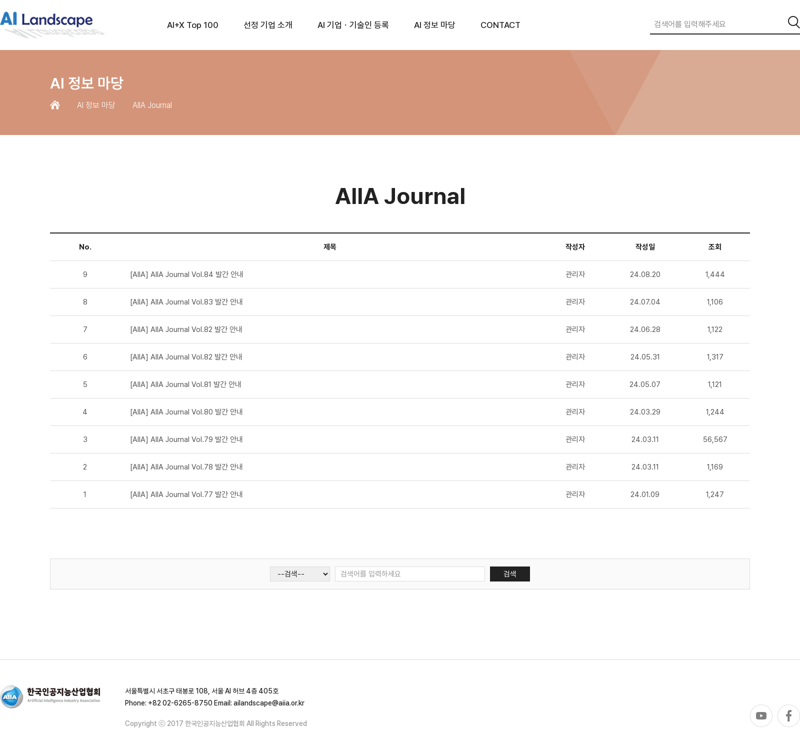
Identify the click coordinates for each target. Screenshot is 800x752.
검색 (510, 574)
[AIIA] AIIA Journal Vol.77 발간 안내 (186, 494)
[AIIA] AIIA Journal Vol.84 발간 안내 (187, 274)
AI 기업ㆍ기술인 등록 (353, 25)
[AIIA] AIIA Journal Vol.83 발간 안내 (186, 302)
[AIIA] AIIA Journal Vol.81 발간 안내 (186, 384)
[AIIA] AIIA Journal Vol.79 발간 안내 (186, 439)
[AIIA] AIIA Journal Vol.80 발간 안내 (186, 412)
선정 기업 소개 (268, 25)
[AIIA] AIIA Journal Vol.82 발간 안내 (186, 329)
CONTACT (500, 25)
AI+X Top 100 (192, 25)
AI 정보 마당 (435, 25)
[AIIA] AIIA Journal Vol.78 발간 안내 (186, 467)
